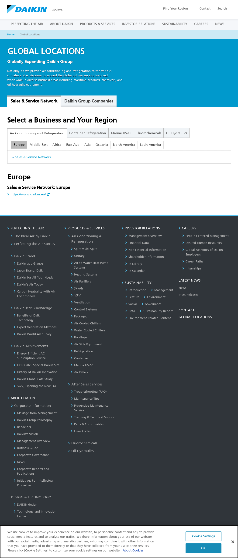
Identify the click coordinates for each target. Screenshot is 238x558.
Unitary (78, 256)
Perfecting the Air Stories (33, 244)
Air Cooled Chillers (86, 323)
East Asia (72, 145)
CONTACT (186, 310)
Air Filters (79, 372)
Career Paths (192, 261)
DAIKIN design (26, 504)
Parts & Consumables (87, 424)
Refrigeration (82, 351)
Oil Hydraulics (176, 133)
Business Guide (26, 448)
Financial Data (137, 243)
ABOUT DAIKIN (61, 24)
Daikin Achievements (29, 346)
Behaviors (22, 427)
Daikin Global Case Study (33, 379)
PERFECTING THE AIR (27, 24)
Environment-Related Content (148, 318)
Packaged (79, 316)
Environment (155, 297)
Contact (205, 8)
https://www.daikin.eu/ (28, 194)
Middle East (39, 145)
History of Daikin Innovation (36, 372)
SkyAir (77, 288)
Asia (87, 145)
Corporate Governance (31, 455)
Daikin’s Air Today (28, 284)
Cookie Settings (203, 540)
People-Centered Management (205, 236)
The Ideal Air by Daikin (31, 236)
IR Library (133, 263)
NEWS (219, 24)
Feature (132, 297)
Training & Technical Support (93, 417)
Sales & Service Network (34, 101)
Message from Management (35, 413)
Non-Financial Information (145, 250)
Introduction (135, 290)
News (19, 462)
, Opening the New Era (35, 386)
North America (124, 145)
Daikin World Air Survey (33, 334)
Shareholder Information (144, 257)
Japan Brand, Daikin (29, 270)
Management (162, 290)
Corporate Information (31, 406)
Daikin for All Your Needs (33, 277)
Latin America (150, 145)
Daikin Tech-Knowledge (31, 308)
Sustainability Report (156, 311)
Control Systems (84, 309)
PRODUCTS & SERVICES (97, 24)
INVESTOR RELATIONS (138, 24)
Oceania (102, 145)
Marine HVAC (121, 133)
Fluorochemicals (149, 133)
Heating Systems (84, 274)
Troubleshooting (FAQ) (89, 391)
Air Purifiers (81, 281)
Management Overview (32, 441)
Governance (151, 304)
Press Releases (188, 294)
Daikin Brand (23, 256)
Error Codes (80, 431)
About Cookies (133, 554)
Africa (56, 145)
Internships (191, 268)
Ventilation (80, 302)
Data (130, 311)
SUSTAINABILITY (174, 24)
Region (175, 8)
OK (203, 552)
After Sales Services (85, 384)
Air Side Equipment (86, 344)
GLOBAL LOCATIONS (195, 317)
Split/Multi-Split (84, 249)
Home (10, 34)
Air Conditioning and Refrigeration (37, 133)
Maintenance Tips (85, 398)
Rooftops (79, 337)
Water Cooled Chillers (88, 330)
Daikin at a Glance (28, 263)
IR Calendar (135, 270)
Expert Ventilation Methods (35, 327)
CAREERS (201, 24)
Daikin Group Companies (88, 101)
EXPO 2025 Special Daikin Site (36, 365)
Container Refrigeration (87, 133)
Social (131, 304)
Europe (19, 145)
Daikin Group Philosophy (33, 420)
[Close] (233, 546)
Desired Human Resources (202, 243)
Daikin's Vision (26, 434)
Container (79, 358)
